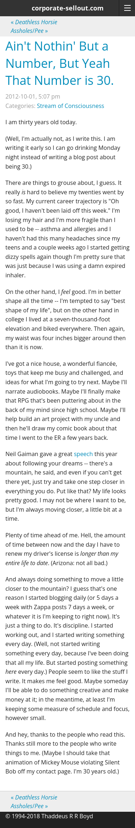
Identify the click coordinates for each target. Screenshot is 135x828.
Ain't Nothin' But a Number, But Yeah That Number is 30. (59, 63)
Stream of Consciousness (70, 106)
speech (83, 454)
